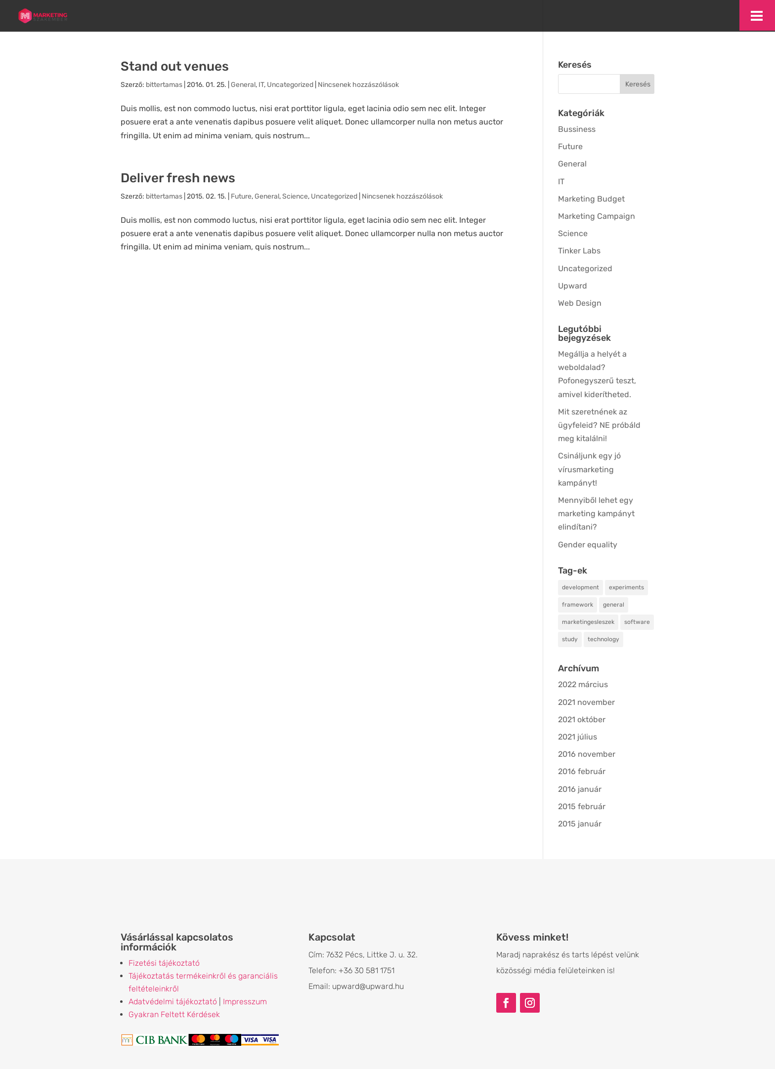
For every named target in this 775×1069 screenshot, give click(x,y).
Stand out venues (175, 66)
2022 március (583, 684)
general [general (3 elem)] (613, 604)
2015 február (581, 806)
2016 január (580, 789)
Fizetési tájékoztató (164, 963)
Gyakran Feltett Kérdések (174, 1014)
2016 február (581, 771)
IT (261, 85)
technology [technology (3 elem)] (603, 639)
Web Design (580, 303)
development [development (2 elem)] (580, 587)
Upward (572, 285)
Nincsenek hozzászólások (358, 85)
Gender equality (587, 544)
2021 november (586, 702)
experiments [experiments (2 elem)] (626, 587)
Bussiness (577, 129)
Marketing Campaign (596, 216)
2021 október (581, 719)
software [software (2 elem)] (637, 621)
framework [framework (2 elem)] (577, 604)
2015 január (580, 823)
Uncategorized (290, 85)
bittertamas (164, 85)
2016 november (586, 754)
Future (241, 196)
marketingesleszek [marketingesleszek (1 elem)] (588, 621)
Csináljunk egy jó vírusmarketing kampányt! (589, 469)
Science (295, 196)
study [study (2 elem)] (570, 639)
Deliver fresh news (178, 178)
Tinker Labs (579, 250)
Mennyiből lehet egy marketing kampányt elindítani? (596, 513)
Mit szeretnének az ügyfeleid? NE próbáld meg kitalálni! (599, 425)
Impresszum (245, 1001)
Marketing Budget (591, 199)
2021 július (577, 736)
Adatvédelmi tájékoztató (173, 1001)
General (243, 85)
